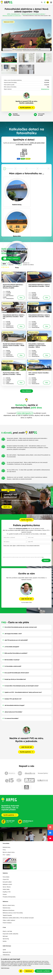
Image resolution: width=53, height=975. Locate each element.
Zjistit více (6, 507)
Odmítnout (28, 971)
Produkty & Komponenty (9, 896)
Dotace (5, 894)
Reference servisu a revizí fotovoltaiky (13, 912)
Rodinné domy (6, 847)
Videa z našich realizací (9, 920)
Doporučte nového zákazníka (10, 933)
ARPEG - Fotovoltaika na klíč (13, 14)
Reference (5, 901)
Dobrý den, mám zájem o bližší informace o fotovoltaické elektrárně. (26, 549)
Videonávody (6, 954)
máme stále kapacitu (24, 413)
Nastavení (21, 971)
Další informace (5, 968)
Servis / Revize (6, 887)
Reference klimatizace (8, 910)
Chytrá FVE (6, 879)
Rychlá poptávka (9, 815)
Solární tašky (6, 889)
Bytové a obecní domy (9, 852)
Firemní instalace (7, 922)
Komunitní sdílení (7, 882)
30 (20, 264)
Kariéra (4, 941)
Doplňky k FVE (6, 892)
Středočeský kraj (45, 89)
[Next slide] (49, 35)
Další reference (8, 249)
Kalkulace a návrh (7, 884)
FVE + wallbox (6, 854)
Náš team (5, 936)
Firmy (4, 849)
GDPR (4, 949)
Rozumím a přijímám (43, 971)
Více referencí (26, 391)
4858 (4, 264)
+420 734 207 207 (26, 599)
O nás (4, 927)
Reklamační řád (7, 952)
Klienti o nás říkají (7, 931)
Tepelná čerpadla (7, 915)
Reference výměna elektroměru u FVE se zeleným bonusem (18, 917)
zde (42, 557)
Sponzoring (6, 938)
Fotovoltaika (6, 843)
